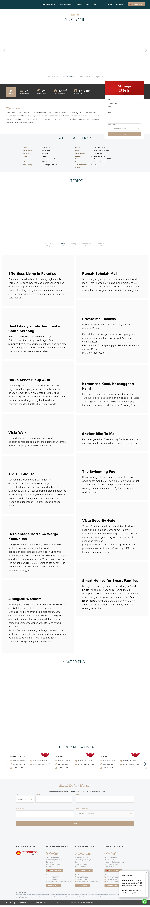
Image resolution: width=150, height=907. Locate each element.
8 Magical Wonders (24, 599)
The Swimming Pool (99, 471)
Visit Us (108, 4)
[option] (75, 50)
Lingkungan (99, 77)
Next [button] (146, 50)
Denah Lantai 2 (84, 77)
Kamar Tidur (62, 245)
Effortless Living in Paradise (32, 273)
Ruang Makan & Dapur (49, 245)
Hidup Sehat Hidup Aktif (29, 380)
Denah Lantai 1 (68, 77)
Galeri (97, 4)
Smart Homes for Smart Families (110, 580)
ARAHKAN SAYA (54, 872)
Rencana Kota (48, 4)
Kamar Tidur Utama (86, 245)
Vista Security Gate (98, 520)
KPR (88, 4)
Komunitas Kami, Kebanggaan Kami (108, 386)
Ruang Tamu (73, 245)
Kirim (124, 134)
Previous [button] (4, 50)
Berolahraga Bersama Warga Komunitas (33, 536)
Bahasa (119, 4)
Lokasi (79, 4)
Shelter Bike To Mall (99, 434)
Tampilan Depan (52, 77)
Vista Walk (17, 432)
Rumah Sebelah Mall (100, 273)
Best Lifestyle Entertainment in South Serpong (34, 328)
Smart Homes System (101, 245)
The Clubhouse (21, 474)
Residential (65, 4)
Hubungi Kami (53, 887)
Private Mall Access (99, 319)
